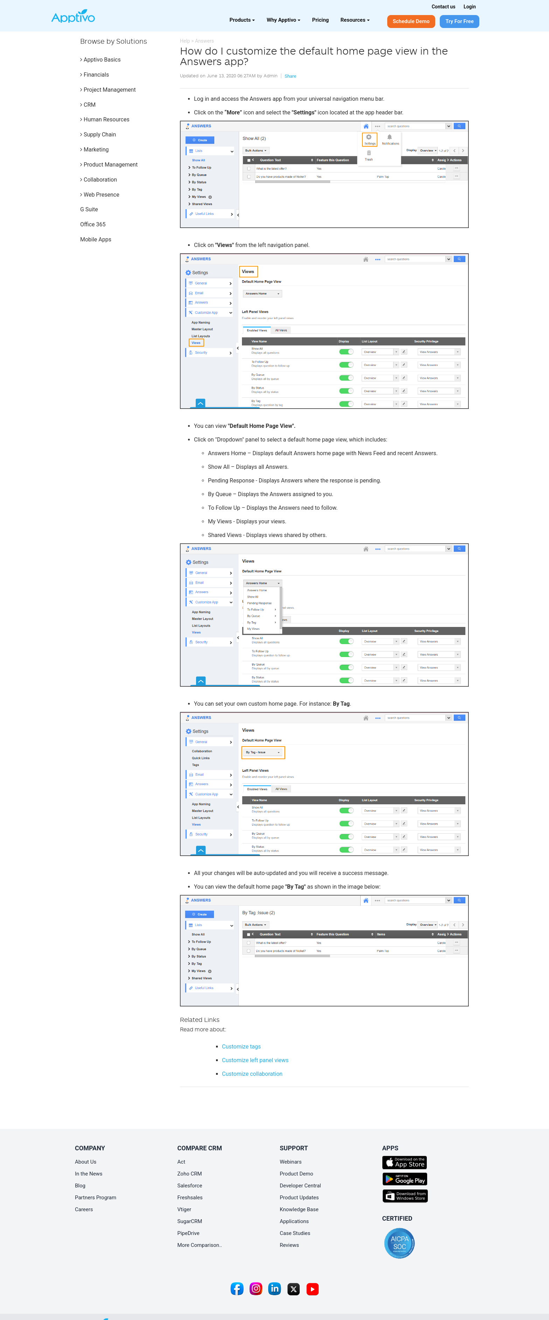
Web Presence (99, 194)
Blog (80, 1186)
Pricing (320, 20)
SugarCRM (190, 1221)
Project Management (108, 89)
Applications (294, 1221)
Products (242, 20)
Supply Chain (98, 134)
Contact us (444, 6)
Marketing (94, 149)
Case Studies (295, 1233)
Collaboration (98, 179)
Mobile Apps (95, 239)
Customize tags (241, 1046)
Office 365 (92, 224)
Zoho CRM (190, 1174)
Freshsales (190, 1197)
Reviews (289, 1245)
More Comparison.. (200, 1245)
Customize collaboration (252, 1074)
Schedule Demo (411, 21)
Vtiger (185, 1209)
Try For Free (459, 21)
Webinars (290, 1162)
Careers (84, 1209)
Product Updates (299, 1197)
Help (185, 41)
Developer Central (300, 1186)
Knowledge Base (299, 1209)
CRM (88, 104)
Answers (204, 41)
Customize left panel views (255, 1060)
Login (470, 6)
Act (182, 1162)
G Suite (89, 209)
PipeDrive (189, 1233)
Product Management (109, 164)
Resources (355, 20)
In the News (89, 1174)
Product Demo (296, 1174)
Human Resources (105, 119)
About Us (85, 1162)
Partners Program (95, 1197)
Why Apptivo (283, 20)
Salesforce (190, 1186)
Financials (94, 74)
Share (290, 76)
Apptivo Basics (100, 59)
